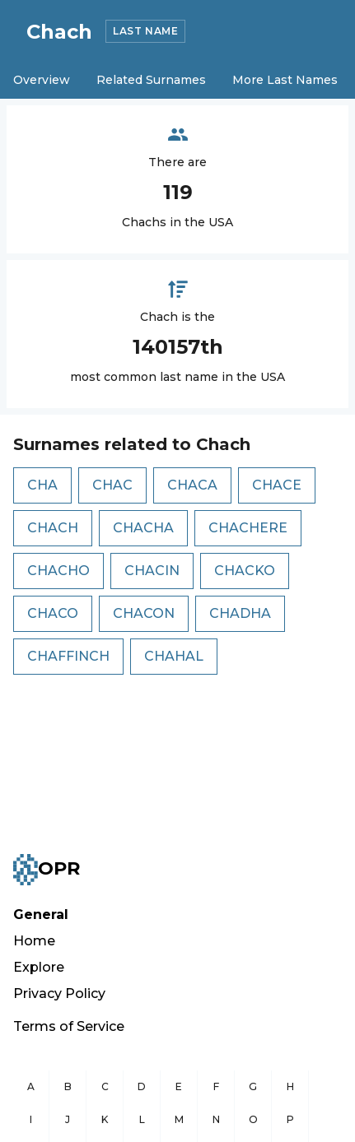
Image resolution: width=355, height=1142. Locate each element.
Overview (41, 79)
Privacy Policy (59, 993)
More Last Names (285, 79)
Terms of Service (68, 1026)
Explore (38, 967)
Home (34, 941)
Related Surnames (151, 79)
